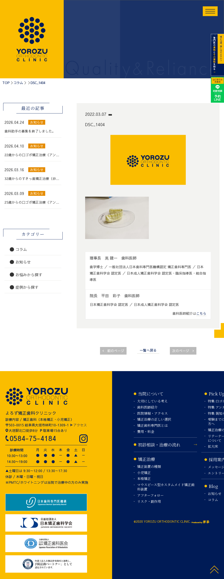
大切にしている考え (152, 401)
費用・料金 (145, 432)
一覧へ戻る (148, 350)
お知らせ (214, 494)
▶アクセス (78, 425)
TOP (6, 82)
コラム (18, 82)
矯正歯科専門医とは (152, 425)
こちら (201, 313)
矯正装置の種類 (149, 466)
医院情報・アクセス (152, 413)
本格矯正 (144, 479)
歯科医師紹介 (147, 407)
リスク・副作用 (149, 501)
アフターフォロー (150, 495)
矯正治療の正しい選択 (154, 419)
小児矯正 (144, 473)
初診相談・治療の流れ (159, 445)
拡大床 (213, 446)
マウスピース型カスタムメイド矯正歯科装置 (165, 487)
